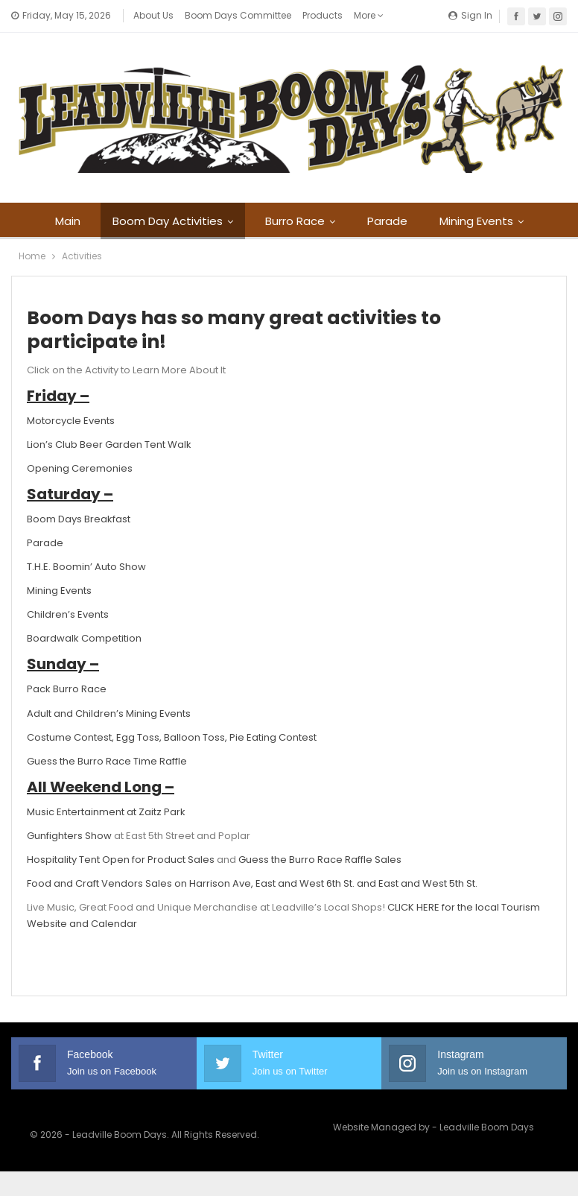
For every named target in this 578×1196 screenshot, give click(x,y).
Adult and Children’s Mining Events (109, 713)
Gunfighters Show (69, 836)
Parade (387, 221)
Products (322, 15)
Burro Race (295, 221)
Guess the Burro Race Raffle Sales (319, 859)
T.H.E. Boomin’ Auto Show (86, 567)
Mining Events (476, 221)
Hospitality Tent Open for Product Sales (121, 859)
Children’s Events (68, 614)
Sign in (470, 15)
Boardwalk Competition (84, 638)
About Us (153, 15)
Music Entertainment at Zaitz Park (106, 812)
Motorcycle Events (71, 421)
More (369, 15)
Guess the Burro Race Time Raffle (107, 761)
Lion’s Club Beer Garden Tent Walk (109, 444)
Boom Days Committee (238, 15)
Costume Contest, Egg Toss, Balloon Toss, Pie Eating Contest (172, 737)
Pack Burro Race (67, 689)
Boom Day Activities (167, 221)
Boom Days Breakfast (78, 519)
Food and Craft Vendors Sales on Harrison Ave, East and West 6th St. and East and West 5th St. (252, 883)
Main (67, 221)
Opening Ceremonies (80, 468)
